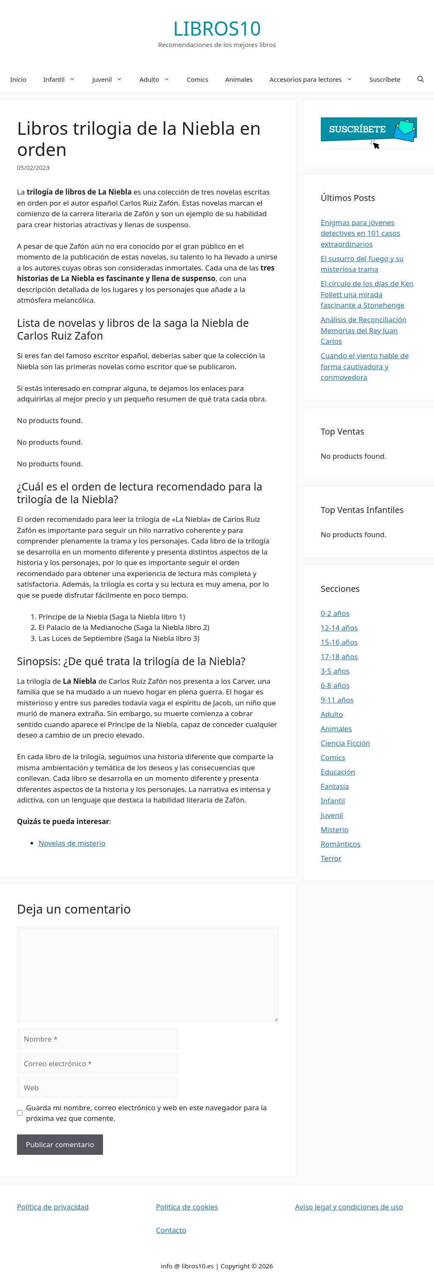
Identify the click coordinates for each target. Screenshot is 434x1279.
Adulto (158, 79)
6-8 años (335, 685)
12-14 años (339, 628)
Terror (331, 858)
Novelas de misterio (72, 843)
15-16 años (339, 642)
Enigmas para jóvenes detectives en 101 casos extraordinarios (361, 233)
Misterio (334, 829)
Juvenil (111, 79)
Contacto (171, 1230)
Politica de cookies (187, 1207)
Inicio (18, 79)
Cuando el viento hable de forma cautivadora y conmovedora (365, 366)
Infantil (63, 79)
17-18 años (339, 656)
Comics (198, 79)
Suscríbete (385, 79)
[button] (420, 79)
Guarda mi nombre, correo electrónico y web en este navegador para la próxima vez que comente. (146, 1113)
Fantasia (335, 786)
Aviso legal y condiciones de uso (349, 1207)
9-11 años (337, 700)
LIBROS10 (217, 28)
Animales (239, 79)
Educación (338, 772)
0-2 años (335, 613)
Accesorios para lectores (315, 79)
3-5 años (335, 671)
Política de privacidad (53, 1207)
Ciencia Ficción (345, 743)
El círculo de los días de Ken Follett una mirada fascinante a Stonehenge (367, 294)
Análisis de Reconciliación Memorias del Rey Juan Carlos (364, 330)
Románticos (341, 844)
